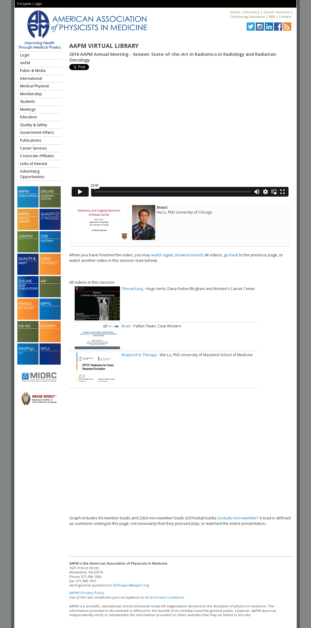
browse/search (189, 255)
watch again (162, 255)
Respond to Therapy (139, 354)
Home (235, 12)
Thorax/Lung (132, 288)
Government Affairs (37, 132)
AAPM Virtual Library (103, 46)
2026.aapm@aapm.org (131, 585)
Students (27, 101)
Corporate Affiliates (37, 155)
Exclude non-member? (238, 518)
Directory (252, 12)
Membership (31, 93)
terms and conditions (166, 597)
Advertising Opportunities (32, 174)
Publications (30, 140)
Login (38, 4)
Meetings (28, 109)
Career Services (276, 12)
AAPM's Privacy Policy (86, 592)
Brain (126, 326)
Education (28, 117)
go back (231, 255)
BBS (272, 16)
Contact (285, 16)
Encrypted (24, 4)
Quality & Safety (33, 124)
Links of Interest (33, 163)
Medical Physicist (34, 86)
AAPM (25, 63)
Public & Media (33, 70)
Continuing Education (247, 16)
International (31, 78)
